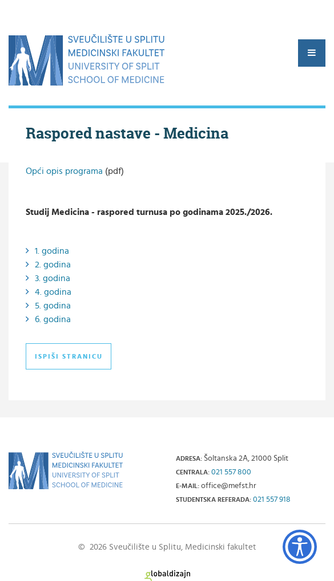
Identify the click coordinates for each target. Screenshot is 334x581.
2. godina (53, 264)
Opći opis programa (64, 171)
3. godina (52, 278)
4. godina (53, 291)
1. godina (52, 250)
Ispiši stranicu (69, 356)
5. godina (53, 305)
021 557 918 (272, 499)
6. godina (53, 319)
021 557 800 (231, 472)
